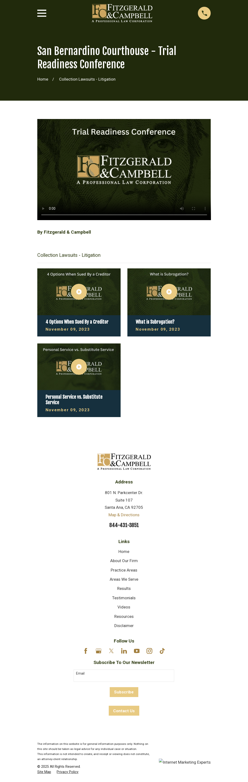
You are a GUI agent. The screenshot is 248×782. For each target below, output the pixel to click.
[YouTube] (137, 651)
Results (124, 588)
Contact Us (124, 710)
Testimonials (124, 597)
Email (80, 673)
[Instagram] (149, 651)
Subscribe (124, 692)
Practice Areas (124, 570)
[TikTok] (162, 651)
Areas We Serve (124, 579)
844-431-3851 (124, 525)
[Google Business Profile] (98, 651)
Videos (123, 607)
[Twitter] (111, 651)
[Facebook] (86, 651)
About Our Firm (124, 560)
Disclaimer (124, 625)
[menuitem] (44, 772)
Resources (124, 616)
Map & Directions (124, 514)
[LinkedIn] (124, 651)
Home (123, 551)
